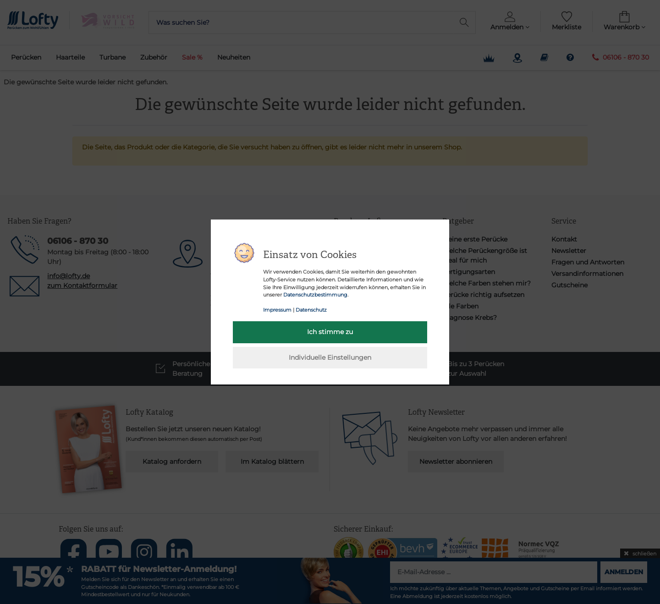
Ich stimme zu (330, 332)
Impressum (277, 310)
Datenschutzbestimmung (315, 294)
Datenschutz (311, 310)
